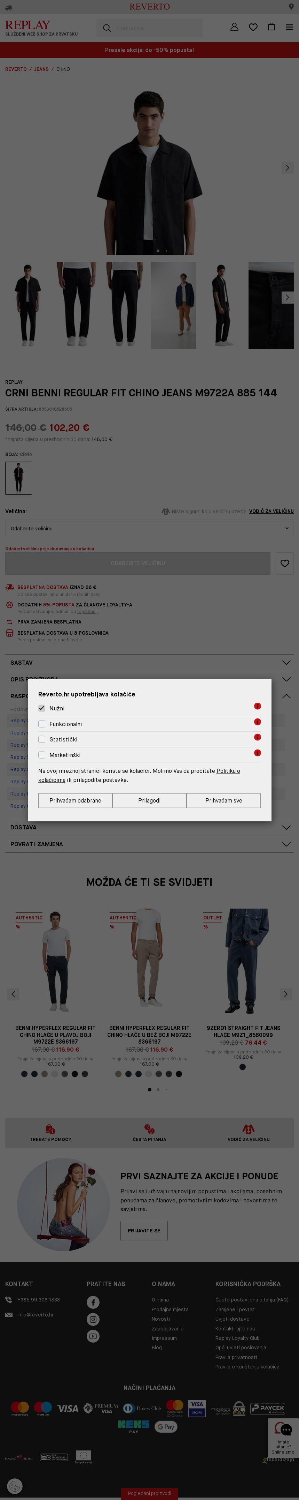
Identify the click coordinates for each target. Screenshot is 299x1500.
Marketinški (65, 755)
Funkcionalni (65, 723)
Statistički (63, 739)
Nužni (57, 708)
